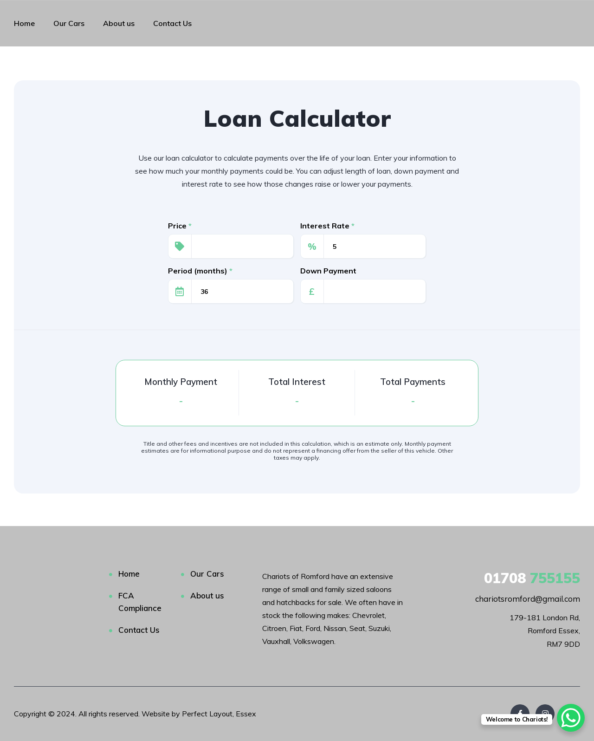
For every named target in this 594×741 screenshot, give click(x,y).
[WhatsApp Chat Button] (571, 718)
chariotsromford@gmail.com (527, 599)
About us (119, 23)
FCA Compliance (139, 602)
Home (24, 23)
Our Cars (68, 23)
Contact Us (172, 23)
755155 (532, 578)
